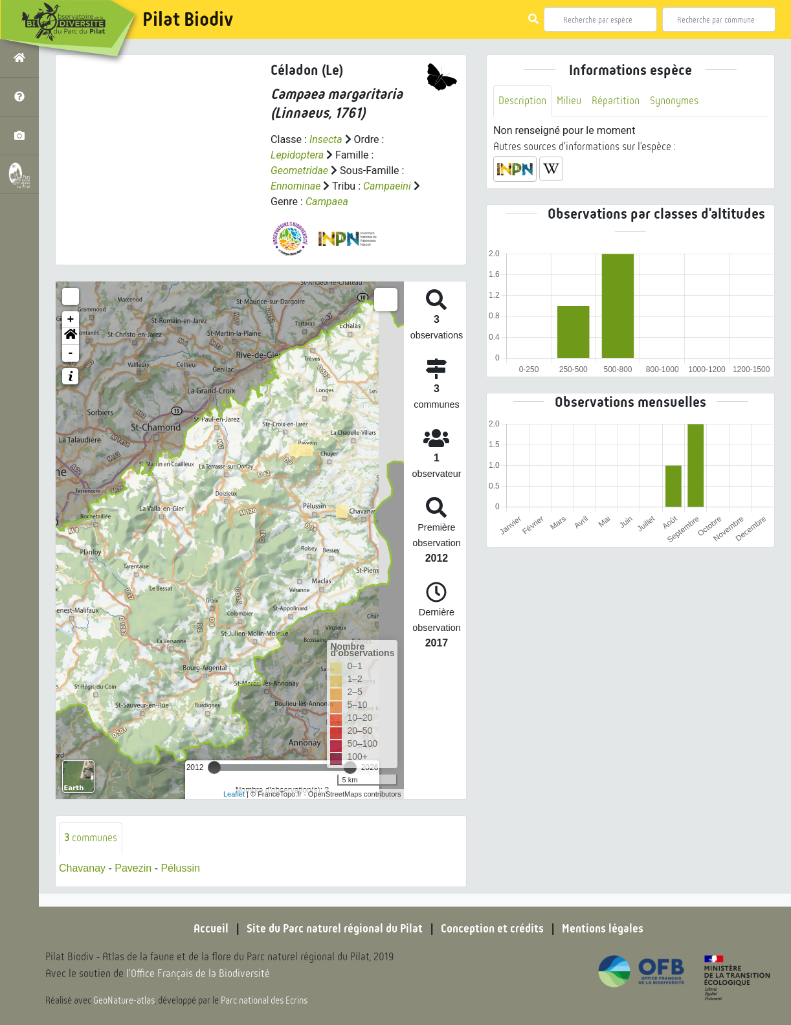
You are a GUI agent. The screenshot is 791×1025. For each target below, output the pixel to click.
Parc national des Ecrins (264, 1000)
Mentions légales (602, 928)
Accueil (211, 928)
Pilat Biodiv (187, 19)
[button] (70, 336)
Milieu (569, 100)
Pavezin (133, 868)
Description (522, 100)
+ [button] (70, 319)
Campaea (327, 201)
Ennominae (295, 186)
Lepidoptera (297, 155)
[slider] (214, 767)
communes (90, 838)
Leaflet (234, 794)
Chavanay (82, 868)
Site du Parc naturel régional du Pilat (335, 928)
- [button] (70, 353)
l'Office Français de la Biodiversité (198, 973)
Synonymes (674, 100)
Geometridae (299, 170)
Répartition (616, 100)
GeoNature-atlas (124, 1000)
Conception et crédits (492, 928)
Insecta (325, 139)
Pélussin (180, 868)
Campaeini (387, 186)
